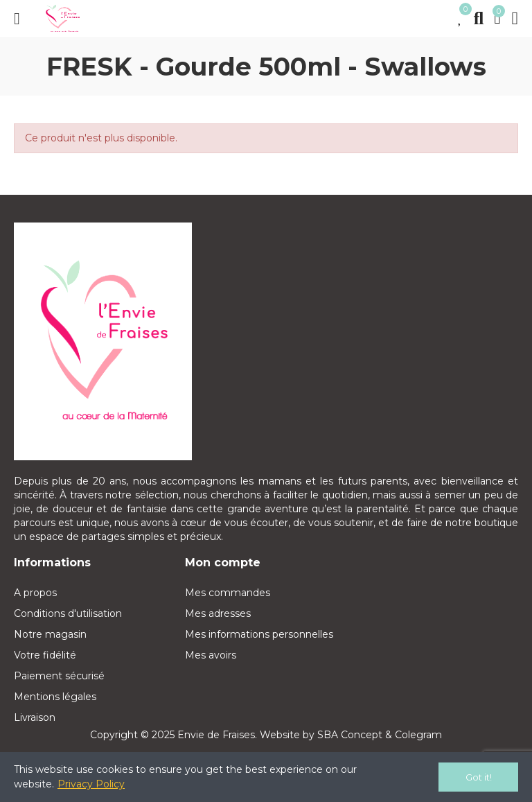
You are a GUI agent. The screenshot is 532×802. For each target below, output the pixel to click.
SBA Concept (349, 735)
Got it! (479, 777)
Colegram (418, 735)
